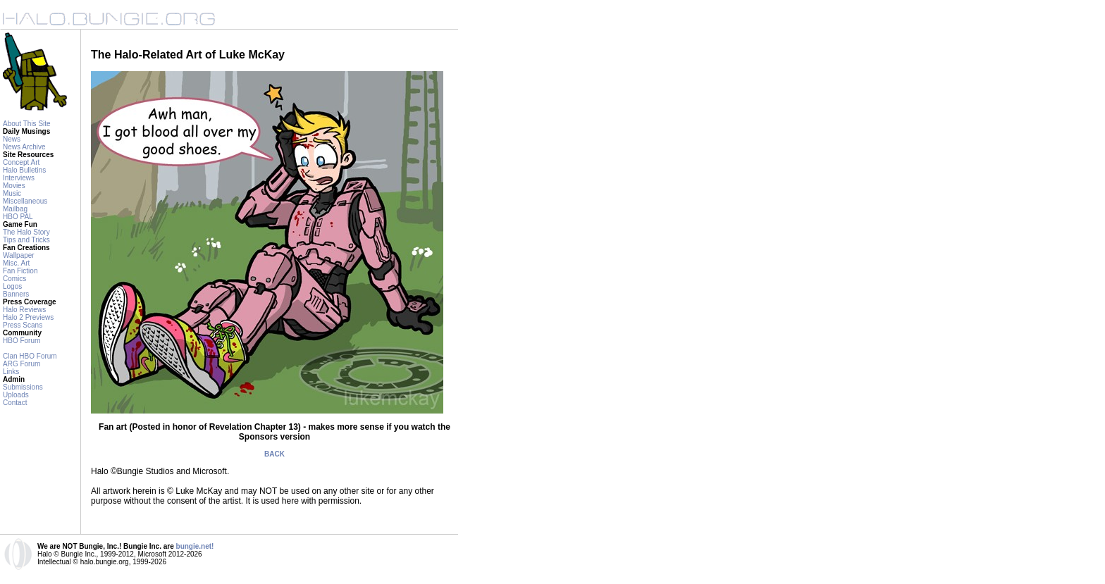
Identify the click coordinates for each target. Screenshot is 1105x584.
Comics (14, 278)
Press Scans (22, 325)
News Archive (24, 147)
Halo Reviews (24, 309)
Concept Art (21, 162)
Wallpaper (19, 255)
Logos (12, 286)
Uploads (16, 395)
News (11, 139)
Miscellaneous (25, 201)
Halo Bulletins (24, 170)
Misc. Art (16, 263)
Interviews (19, 178)
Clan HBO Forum (30, 356)
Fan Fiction (20, 271)
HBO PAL (18, 216)
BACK (274, 454)
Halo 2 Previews (28, 317)
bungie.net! (195, 546)
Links (11, 371)
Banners (16, 294)
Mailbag (15, 209)
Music (12, 193)
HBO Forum (21, 340)
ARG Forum (21, 364)
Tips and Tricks (26, 240)
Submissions (23, 387)
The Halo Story (26, 232)
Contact (15, 402)
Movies (14, 186)
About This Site (27, 124)
